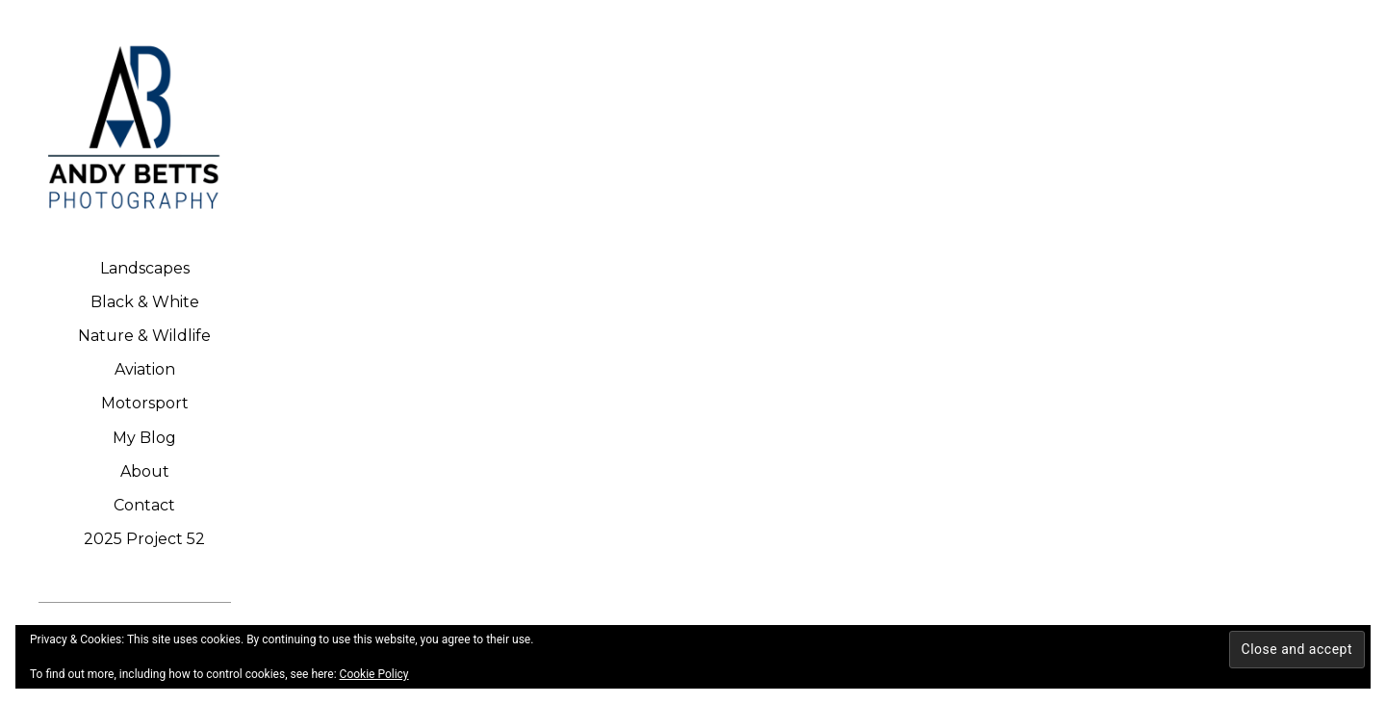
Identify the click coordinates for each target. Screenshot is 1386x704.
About (144, 471)
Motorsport (145, 403)
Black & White (144, 302)
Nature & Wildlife (144, 335)
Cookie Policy (374, 674)
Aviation (145, 369)
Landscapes (145, 268)
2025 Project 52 (144, 539)
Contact (144, 505)
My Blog (144, 438)
